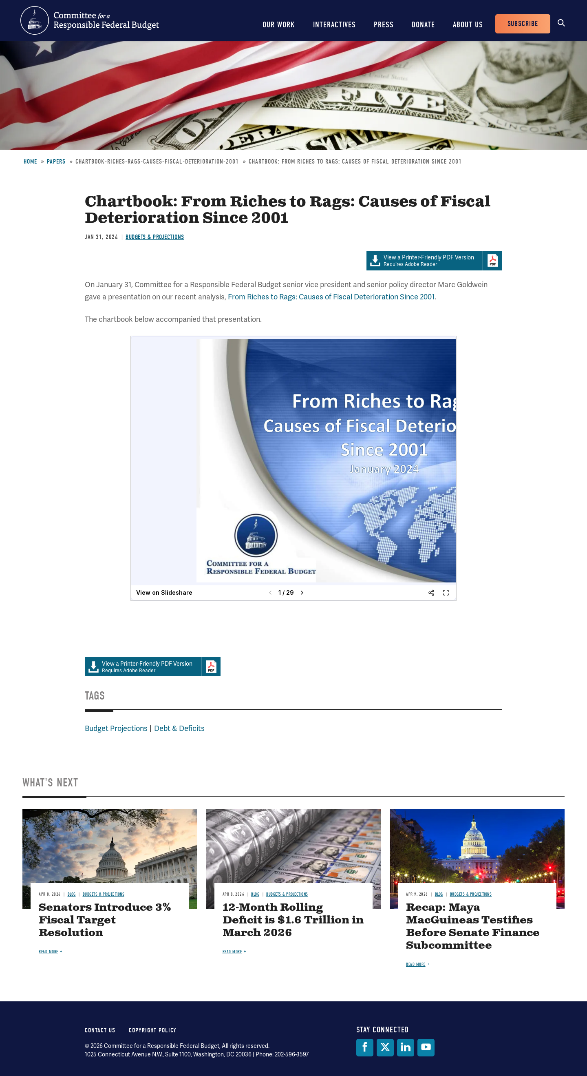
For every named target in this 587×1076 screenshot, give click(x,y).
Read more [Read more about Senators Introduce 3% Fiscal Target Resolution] (48, 951)
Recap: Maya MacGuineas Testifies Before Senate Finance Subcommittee (473, 927)
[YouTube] (426, 1047)
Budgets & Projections (155, 237)
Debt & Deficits (179, 728)
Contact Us (100, 1030)
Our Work (279, 24)
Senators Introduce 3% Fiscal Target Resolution (105, 920)
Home (30, 161)
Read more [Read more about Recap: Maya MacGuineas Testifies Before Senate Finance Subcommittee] (416, 964)
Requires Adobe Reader (424, 261)
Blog (72, 894)
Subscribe (523, 24)
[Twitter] (385, 1047)
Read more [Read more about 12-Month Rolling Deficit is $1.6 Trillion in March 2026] (232, 951)
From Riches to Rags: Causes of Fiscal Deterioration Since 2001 (331, 296)
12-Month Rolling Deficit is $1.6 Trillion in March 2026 (293, 920)
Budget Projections (116, 728)
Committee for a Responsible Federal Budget (89, 20)
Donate (423, 24)
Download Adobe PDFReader (492, 260)
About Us (468, 24)
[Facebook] (364, 1047)
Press (384, 24)
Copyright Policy (153, 1030)
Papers (56, 161)
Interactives (334, 24)
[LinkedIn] (405, 1047)
